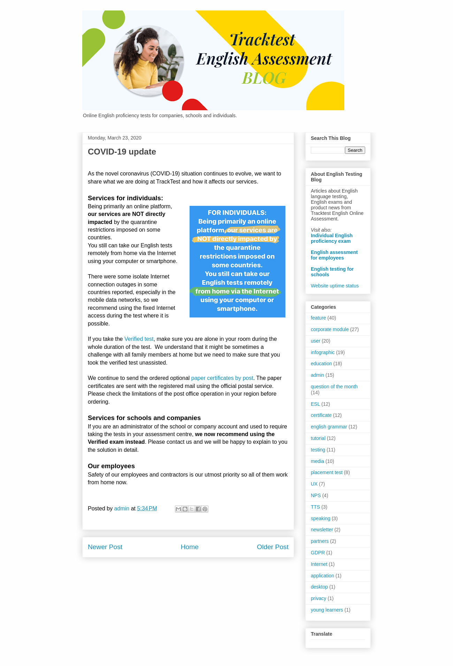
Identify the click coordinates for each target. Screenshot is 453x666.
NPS (316, 495)
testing (318, 449)
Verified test (139, 339)
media (317, 461)
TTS (315, 507)
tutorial (318, 438)
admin (317, 375)
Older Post (273, 547)
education (321, 363)
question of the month (334, 386)
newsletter (322, 529)
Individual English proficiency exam (332, 238)
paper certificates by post (222, 378)
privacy (318, 598)
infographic (323, 352)
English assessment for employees (334, 255)
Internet (319, 564)
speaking (320, 518)
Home (190, 547)
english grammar (329, 426)
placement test (327, 472)
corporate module (330, 329)
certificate (321, 415)
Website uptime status (335, 286)
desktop (319, 587)
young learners (327, 610)
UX (314, 484)
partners (320, 541)
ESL (315, 404)
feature (318, 318)
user (315, 341)
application (322, 575)
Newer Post (105, 547)
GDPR (318, 552)
